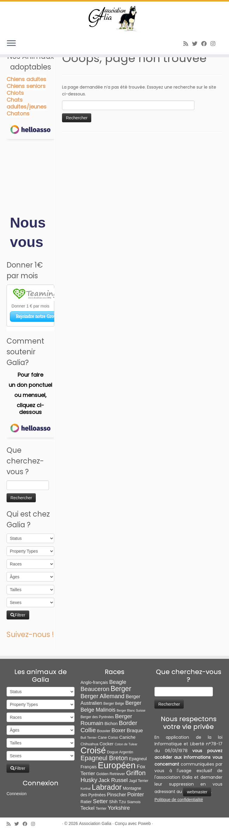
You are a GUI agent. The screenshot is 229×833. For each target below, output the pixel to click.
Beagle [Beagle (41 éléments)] (117, 682)
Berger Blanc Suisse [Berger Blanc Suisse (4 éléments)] (131, 710)
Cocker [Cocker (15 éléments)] (107, 743)
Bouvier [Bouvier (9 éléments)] (103, 731)
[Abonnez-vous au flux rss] (187, 43)
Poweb (144, 823)
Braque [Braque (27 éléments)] (135, 730)
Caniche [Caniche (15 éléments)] (127, 737)
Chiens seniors (26, 86)
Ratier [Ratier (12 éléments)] (86, 801)
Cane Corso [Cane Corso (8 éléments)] (108, 737)
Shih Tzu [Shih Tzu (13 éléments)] (117, 801)
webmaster (197, 791)
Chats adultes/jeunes (27, 103)
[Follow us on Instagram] (215, 43)
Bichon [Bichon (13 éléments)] (110, 723)
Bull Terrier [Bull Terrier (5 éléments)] (89, 737)
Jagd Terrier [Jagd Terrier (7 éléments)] (138, 781)
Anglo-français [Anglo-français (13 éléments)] (94, 682)
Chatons (18, 113)
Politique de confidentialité (178, 799)
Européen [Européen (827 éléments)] (117, 765)
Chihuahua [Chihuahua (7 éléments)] (89, 744)
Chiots (15, 93)
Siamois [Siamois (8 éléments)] (133, 802)
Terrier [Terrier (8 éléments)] (101, 808)
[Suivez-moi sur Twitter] (196, 43)
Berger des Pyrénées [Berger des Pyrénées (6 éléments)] (97, 717)
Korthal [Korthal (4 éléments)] (86, 788)
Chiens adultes (26, 79)
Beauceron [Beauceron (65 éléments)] (95, 689)
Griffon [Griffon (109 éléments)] (136, 773)
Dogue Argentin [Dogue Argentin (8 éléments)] (120, 752)
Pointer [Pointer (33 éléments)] (135, 795)
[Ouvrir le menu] (11, 43)
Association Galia (95, 823)
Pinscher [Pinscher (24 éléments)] (116, 795)
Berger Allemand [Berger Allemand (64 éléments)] (102, 696)
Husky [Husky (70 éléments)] (89, 780)
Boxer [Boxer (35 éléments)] (119, 730)
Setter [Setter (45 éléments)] (100, 801)
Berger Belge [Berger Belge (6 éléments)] (113, 703)
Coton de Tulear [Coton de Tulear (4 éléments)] (126, 744)
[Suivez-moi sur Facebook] (206, 43)
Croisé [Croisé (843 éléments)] (93, 750)
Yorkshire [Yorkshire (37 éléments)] (119, 808)
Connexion (17, 793)
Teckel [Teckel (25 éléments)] (88, 808)
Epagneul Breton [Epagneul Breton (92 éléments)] (104, 758)
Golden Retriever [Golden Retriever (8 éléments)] (110, 774)
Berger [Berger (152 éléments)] (121, 689)
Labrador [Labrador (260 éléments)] (107, 787)
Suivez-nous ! (30, 634)
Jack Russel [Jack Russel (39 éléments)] (113, 780)
